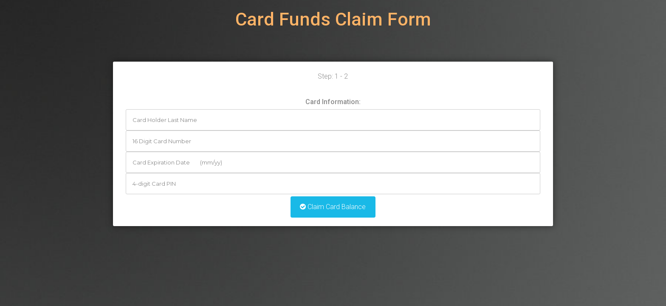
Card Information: (333, 102)
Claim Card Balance (333, 207)
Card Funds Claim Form (333, 19)
